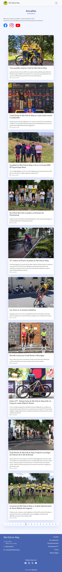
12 (37, 524)
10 (31, 524)
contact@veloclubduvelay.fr (12, 550)
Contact (56, 549)
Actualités (56, 537)
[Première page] (4, 524)
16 (49, 524)
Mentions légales (54, 553)
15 (46, 524)
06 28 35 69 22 (9, 546)
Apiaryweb (34, 570)
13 (40, 524)
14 (43, 524)
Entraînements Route (53, 543)
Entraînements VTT (53, 546)
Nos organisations (54, 540)
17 (52, 524)
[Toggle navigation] (56, 3)
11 (34, 524)
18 (55, 524)
